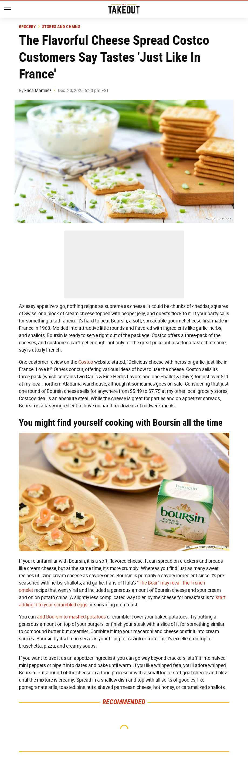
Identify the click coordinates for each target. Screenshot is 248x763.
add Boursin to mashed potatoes (71, 617)
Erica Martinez (38, 90)
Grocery (27, 27)
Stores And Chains (61, 27)
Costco (85, 362)
